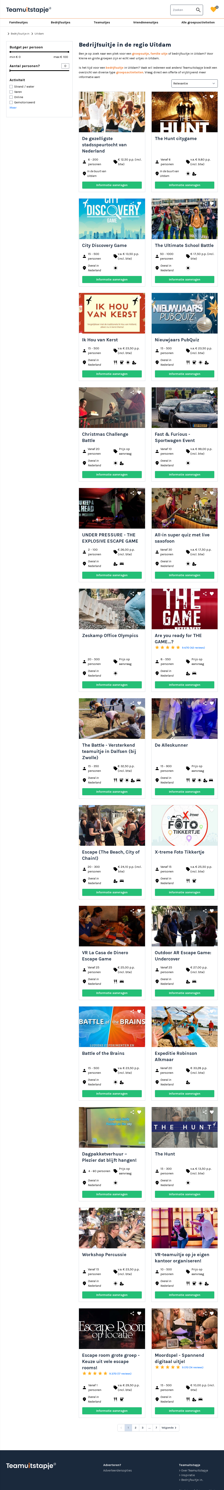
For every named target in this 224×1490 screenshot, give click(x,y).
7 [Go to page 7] (156, 1427)
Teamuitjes (102, 22)
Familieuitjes (18, 22)
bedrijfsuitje (114, 67)
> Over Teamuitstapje (193, 1470)
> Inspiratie (187, 1475)
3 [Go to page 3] (143, 1427)
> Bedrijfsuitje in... (191, 1480)
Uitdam (37, 33)
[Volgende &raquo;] (169, 1427)
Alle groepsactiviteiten (198, 22)
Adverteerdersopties (117, 1470)
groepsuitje (140, 53)
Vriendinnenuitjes (145, 22)
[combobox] (182, 10)
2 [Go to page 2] (135, 1427)
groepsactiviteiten (129, 72)
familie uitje (159, 53)
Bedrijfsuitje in (17, 33)
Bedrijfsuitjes (60, 22)
